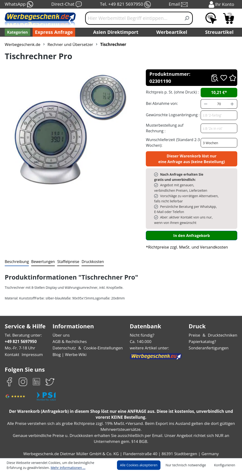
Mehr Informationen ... (45, 467)
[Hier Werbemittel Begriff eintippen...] (133, 18)
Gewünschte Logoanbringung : (171, 108)
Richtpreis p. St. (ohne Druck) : (172, 85)
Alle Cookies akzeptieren (143, 465)
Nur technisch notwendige (188, 465)
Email (178, 4)
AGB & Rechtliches (70, 334)
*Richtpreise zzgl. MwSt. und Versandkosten (185, 240)
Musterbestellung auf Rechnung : (172, 121)
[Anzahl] (219, 97)
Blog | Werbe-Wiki (69, 347)
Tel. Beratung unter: (22, 328)
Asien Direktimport (116, 32)
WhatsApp (19, 4)
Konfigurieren (225, 465)
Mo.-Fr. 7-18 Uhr (19, 341)
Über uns (61, 328)
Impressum (31, 347)
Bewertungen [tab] (41, 254)
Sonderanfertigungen (209, 341)
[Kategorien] (17, 32)
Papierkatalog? (204, 334)
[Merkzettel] (211, 18)
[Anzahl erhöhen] (232, 97)
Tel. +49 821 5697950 (125, 4)
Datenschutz (64, 341)
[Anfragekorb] (228, 18)
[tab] (16, 254)
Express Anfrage (52, 32)
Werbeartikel (172, 32)
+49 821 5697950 (20, 334)
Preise (196, 328)
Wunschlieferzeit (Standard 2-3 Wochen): (172, 135)
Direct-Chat (67, 4)
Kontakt (11, 347)
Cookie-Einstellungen (102, 341)
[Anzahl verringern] (206, 97)
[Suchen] (187, 18)
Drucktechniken (223, 328)
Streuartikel (220, 32)
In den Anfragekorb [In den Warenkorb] (191, 228)
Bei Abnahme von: (161, 96)
